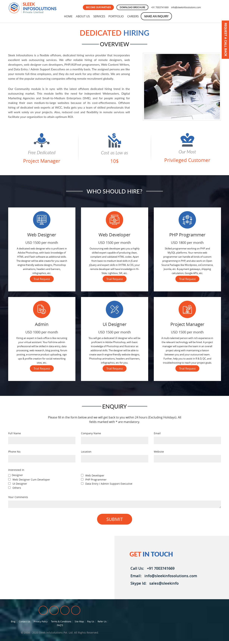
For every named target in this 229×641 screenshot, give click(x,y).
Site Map (79, 621)
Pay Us (90, 621)
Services (100, 16)
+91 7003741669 (160, 7)
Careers (135, 16)
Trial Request (42, 279)
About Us (83, 16)
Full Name (14, 433)
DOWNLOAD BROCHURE (132, 7)
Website (159, 451)
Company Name (91, 433)
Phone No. (14, 451)
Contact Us (24, 621)
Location (86, 451)
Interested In (16, 470)
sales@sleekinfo (163, 583)
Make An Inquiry (159, 16)
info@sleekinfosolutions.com (186, 7)
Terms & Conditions (61, 621)
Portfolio (117, 16)
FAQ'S (60, 625)
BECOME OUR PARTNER (98, 7)
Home (68, 16)
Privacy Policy (41, 621)
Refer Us (102, 621)
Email (157, 433)
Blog (13, 621)
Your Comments (18, 497)
